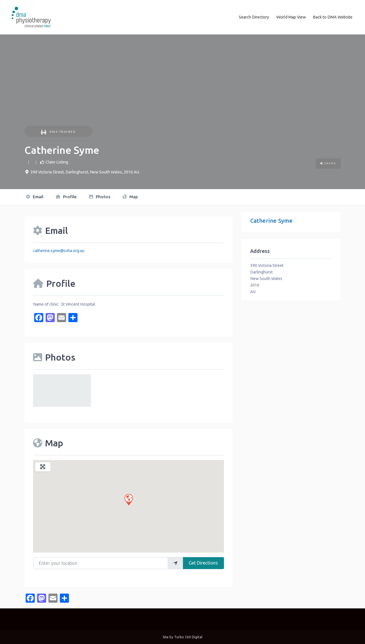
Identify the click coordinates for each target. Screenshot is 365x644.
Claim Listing (57, 161)
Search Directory (254, 17)
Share (328, 163)
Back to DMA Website (332, 17)
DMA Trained (58, 131)
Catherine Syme (271, 220)
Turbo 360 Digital (188, 637)
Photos (99, 196)
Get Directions (203, 562)
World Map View (291, 17)
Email (34, 196)
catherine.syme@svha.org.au (58, 250)
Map (130, 196)
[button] (128, 499)
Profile (66, 196)
